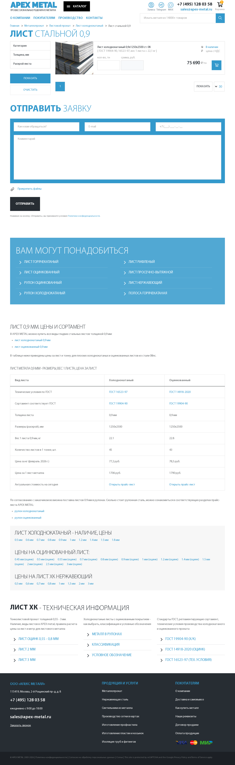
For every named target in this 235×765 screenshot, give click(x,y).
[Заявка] (151, 6)
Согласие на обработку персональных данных (92, 757)
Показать (30, 78)
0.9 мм (62, 540)
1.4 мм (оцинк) (190, 559)
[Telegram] (161, 6)
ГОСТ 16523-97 (118, 392)
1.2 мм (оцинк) (169, 559)
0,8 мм (51, 583)
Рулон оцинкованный (43, 283)
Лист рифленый (142, 262)
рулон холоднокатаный (29, 511)
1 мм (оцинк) (150, 559)
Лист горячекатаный (41, 262)
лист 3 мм (27, 660)
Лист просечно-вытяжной (151, 272)
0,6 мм (29, 583)
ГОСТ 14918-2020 (180, 392)
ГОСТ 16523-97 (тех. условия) (188, 660)
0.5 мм (18, 540)
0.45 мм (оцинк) (24, 559)
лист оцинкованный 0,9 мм (31, 347)
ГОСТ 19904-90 (118, 403)
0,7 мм (40, 583)
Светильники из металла (117, 708)
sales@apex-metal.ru (196, 9)
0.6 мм (29, 540)
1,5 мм (71, 583)
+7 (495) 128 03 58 (194, 4)
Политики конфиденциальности (84, 216)
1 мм (72, 540)
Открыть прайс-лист (122, 484)
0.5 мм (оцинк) (45, 559)
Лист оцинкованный (41, 272)
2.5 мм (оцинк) (54, 564)
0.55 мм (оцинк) (67, 559)
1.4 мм (93, 540)
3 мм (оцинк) (74, 564)
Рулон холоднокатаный (44, 293)
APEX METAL (33, 5)
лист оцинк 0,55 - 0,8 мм (39, 639)
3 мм (90, 583)
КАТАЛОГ (77, 6)
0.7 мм (40, 540)
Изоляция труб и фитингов (119, 741)
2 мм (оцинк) (35, 564)
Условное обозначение (112, 655)
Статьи (119, 757)
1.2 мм (82, 540)
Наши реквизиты (185, 716)
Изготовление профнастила (119, 725)
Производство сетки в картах (120, 716)
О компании (182, 691)
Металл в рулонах (107, 634)
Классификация (106, 645)
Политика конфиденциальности (51, 757)
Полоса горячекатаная (148, 293)
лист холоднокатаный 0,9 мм (32, 340)
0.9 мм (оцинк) (130, 559)
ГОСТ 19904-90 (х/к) (180, 639)
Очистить (30, 89)
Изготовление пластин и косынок (123, 733)
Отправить (25, 204)
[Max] (170, 6)
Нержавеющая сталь (115, 699)
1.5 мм (105, 540)
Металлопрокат (112, 691)
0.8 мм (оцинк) (109, 559)
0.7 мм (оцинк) (88, 559)
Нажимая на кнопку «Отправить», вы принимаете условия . (55, 216)
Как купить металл (187, 708)
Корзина (220, 6)
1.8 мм (116, 540)
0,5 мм (18, 583)
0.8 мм (51, 540)
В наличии (212, 47)
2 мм (81, 583)
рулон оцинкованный (28, 517)
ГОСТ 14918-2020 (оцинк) (185, 649)
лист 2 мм (27, 649)
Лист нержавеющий (145, 283)
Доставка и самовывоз (189, 699)
